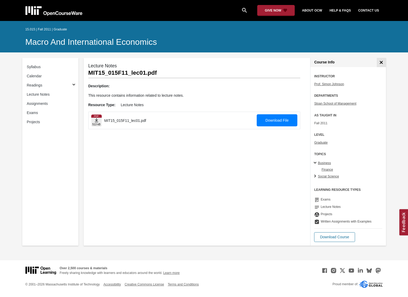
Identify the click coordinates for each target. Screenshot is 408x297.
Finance (327, 169)
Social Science (328, 176)
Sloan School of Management (335, 103)
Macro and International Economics (91, 42)
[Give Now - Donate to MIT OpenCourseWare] (276, 10)
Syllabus (34, 67)
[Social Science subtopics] (315, 176)
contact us (368, 10)
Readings (34, 85)
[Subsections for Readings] (74, 85)
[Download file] (96, 120)
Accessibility (112, 284)
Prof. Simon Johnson (329, 84)
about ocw (312, 10)
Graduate (321, 142)
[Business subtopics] (315, 163)
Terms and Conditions (183, 284)
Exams (32, 113)
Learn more (171, 273)
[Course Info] (381, 62)
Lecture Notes (38, 94)
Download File (277, 120)
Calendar (34, 76)
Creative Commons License (144, 284)
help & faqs (340, 10)
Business (324, 163)
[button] (334, 237)
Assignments (37, 103)
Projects (33, 122)
